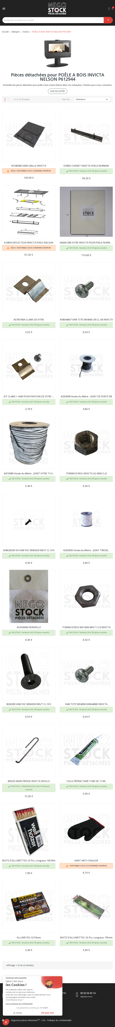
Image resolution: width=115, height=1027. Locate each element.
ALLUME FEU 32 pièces (29, 937)
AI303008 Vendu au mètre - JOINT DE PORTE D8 (86, 396)
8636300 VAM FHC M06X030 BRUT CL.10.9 (29, 704)
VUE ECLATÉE (57, 91)
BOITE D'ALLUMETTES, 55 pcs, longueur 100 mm (28, 860)
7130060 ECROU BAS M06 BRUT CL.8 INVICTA (86, 627)
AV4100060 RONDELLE (29, 627)
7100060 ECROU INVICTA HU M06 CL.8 (86, 473)
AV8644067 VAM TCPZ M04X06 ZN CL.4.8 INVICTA (86, 319)
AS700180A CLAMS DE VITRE (29, 319)
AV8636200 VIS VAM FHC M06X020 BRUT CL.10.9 (28, 550)
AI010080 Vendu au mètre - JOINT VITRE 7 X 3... (29, 473)
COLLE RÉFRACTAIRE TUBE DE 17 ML (86, 781)
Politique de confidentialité (59, 1020)
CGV (43, 1020)
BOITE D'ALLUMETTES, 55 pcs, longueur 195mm (86, 937)
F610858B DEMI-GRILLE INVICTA (28, 165)
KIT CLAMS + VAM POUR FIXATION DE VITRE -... (29, 396)
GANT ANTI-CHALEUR (86, 860)
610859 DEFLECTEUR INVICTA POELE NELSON (28, 242)
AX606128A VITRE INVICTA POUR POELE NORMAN (86, 242)
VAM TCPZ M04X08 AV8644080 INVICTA (86, 704)
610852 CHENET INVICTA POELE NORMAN (86, 165)
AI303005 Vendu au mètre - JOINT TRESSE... (86, 550)
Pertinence (92, 99)
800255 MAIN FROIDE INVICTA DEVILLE (29, 781)
